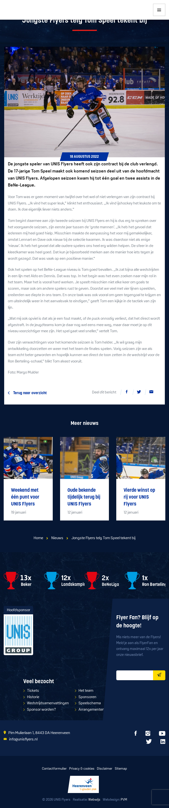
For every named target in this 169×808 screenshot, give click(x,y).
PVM (124, 800)
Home (38, 538)
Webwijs (94, 800)
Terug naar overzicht (30, 393)
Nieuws (57, 538)
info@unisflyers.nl (23, 739)
